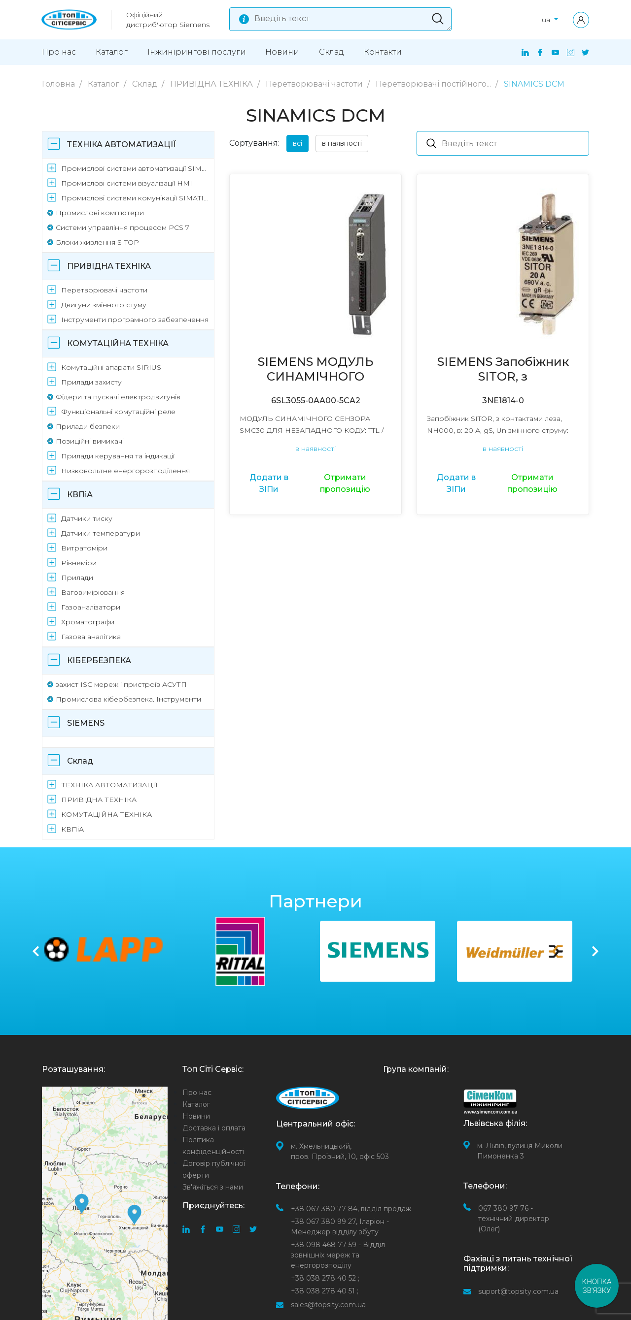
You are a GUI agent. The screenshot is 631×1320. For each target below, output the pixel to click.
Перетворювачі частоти (315, 84)
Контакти (383, 52)
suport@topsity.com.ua (518, 1291)
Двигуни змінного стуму (103, 304)
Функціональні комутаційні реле (118, 411)
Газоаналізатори (90, 607)
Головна (59, 84)
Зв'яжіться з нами (212, 1187)
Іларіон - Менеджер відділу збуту (340, 1226)
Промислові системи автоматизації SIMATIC (135, 168)
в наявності (342, 143)
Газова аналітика (91, 636)
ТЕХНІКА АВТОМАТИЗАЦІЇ (121, 144)
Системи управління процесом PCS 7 (122, 227)
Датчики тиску (86, 518)
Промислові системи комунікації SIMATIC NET (135, 197)
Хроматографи (87, 621)
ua (547, 19)
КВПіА (80, 494)
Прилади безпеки (88, 426)
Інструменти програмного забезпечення (135, 319)
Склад (331, 52)
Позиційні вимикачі (90, 441)
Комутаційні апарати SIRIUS (111, 367)
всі (297, 143)
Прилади (77, 577)
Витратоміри (84, 548)
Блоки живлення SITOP (97, 242)
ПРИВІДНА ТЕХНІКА (212, 84)
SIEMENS (86, 723)
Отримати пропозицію (345, 483)
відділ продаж (351, 1208)
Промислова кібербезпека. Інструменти (128, 699)
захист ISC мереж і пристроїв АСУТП (121, 684)
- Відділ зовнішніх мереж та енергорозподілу (338, 1255)
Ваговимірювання (93, 592)
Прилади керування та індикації (118, 455)
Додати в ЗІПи (268, 483)
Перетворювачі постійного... (434, 84)
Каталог (112, 52)
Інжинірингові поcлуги (196, 52)
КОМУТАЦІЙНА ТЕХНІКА (118, 343)
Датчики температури (100, 533)
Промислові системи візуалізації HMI (126, 183)
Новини (282, 52)
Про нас (59, 52)
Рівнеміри (79, 562)
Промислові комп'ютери (100, 212)
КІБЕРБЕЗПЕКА (99, 660)
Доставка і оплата (213, 1128)
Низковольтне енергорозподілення (125, 470)
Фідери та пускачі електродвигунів (118, 396)
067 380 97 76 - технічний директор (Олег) (513, 1218)
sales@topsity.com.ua (328, 1304)
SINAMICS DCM (534, 84)
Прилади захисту (91, 382)
